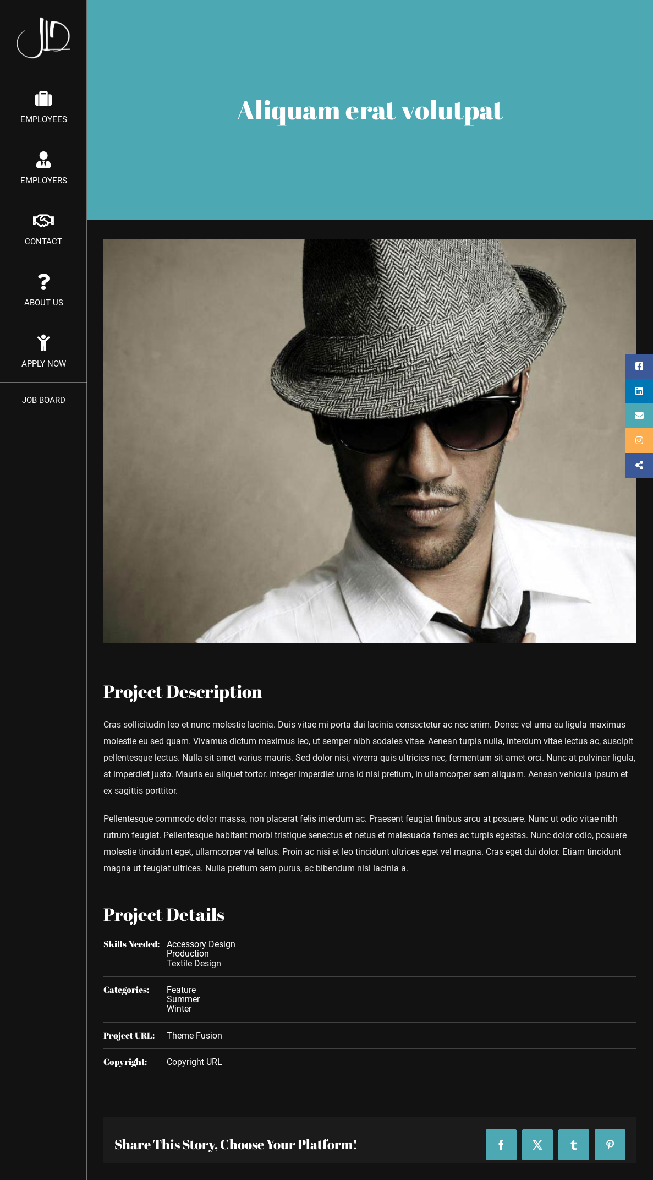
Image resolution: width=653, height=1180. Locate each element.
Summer (183, 999)
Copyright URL (194, 1062)
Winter (179, 1008)
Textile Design (194, 963)
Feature (181, 990)
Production (188, 953)
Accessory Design (201, 944)
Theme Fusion (194, 1035)
